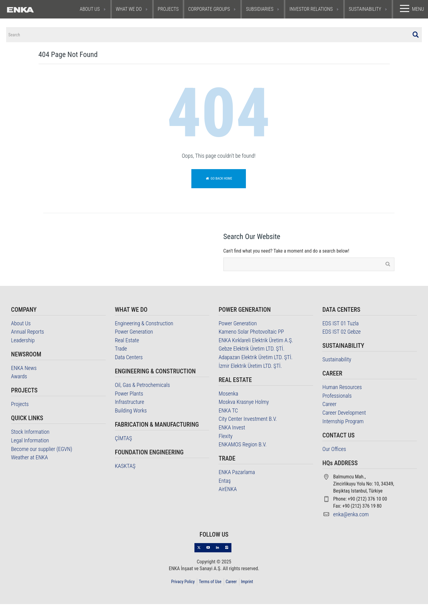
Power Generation (134, 333)
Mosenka (228, 394)
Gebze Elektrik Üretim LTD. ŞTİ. (251, 350)
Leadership (23, 341)
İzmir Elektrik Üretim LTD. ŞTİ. (250, 366)
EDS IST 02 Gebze (341, 333)
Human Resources (342, 388)
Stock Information (30, 433)
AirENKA (227, 490)
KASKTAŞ (125, 467)
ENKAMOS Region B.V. (242, 445)
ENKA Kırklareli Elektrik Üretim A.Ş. (255, 341)
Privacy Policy (183, 582)
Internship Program (343, 422)
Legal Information (30, 441)
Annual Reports (27, 333)
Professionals (337, 396)
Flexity (225, 437)
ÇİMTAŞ (123, 439)
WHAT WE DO (129, 9)
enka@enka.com (351, 515)
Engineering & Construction (144, 324)
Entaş (224, 481)
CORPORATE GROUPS (209, 9)
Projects (20, 405)
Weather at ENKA (29, 458)
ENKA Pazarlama (236, 473)
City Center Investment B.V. (247, 420)
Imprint (247, 582)
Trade (121, 350)
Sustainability (336, 360)
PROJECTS (168, 9)
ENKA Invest (231, 428)
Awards (19, 377)
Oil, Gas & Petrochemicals (142, 386)
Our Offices (334, 450)
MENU (410, 8)
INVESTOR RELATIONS (311, 9)
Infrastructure (129, 403)
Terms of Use (210, 582)
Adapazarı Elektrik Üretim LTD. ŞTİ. (255, 358)
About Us (21, 324)
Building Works (131, 411)
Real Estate (127, 341)
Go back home (218, 179)
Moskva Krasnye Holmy (243, 403)
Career (329, 405)
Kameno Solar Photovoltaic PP (251, 333)
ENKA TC (228, 411)
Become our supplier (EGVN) (41, 450)
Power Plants (129, 394)
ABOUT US (90, 9)
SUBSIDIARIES (259, 9)
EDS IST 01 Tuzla (340, 324)
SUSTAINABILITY (365, 9)
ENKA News (24, 369)
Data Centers (129, 358)
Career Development (344, 413)
